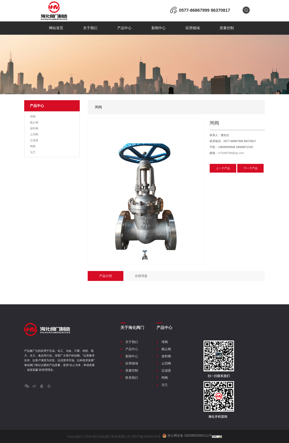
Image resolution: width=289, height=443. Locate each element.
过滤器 (34, 140)
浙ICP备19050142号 (146, 436)
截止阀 (34, 122)
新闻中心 (158, 28)
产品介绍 (105, 276)
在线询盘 (141, 276)
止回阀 (34, 134)
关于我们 (90, 28)
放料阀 (34, 128)
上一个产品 (223, 168)
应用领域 (192, 28)
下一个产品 (250, 168)
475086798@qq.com (231, 153)
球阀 (32, 116)
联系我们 (131, 377)
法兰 (32, 152)
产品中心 (124, 28)
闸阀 (32, 146)
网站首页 (56, 28)
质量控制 (227, 28)
